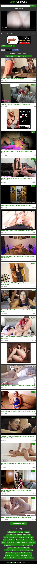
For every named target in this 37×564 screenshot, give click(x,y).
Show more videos (18, 523)
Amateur (3, 45)
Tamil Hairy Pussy (21, 540)
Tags (13, 562)
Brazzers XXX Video (23, 547)
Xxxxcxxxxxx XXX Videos (12, 555)
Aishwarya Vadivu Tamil (10, 537)
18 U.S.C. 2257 (25, 562)
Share (3, 49)
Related (12, 53)
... (13, 45)
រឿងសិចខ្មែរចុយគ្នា (12, 547)
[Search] (15, 6)
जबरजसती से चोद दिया (26, 555)
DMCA (18, 562)
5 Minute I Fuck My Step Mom (24, 545)
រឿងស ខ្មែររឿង (10, 542)
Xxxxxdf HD (9, 552)
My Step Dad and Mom (26, 550)
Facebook (15, 49)
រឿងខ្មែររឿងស (32, 542)
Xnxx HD (26, 532)
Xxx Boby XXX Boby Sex (26, 537)
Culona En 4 (18, 56)
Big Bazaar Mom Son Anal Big (22, 552)
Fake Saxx (31, 540)
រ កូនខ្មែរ (4, 542)
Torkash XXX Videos (21, 542)
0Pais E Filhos (27, 56)
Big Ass (10, 45)
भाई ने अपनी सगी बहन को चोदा (15, 532)
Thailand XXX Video (9, 540)
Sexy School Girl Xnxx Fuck (25, 558)
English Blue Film (9, 545)
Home (9, 562)
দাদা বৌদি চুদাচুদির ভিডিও (11, 550)
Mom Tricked (27, 534)
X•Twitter (8, 49)
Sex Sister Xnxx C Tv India (14, 534)
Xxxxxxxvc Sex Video (10, 558)
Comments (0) (23, 53)
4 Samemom (9, 56)
